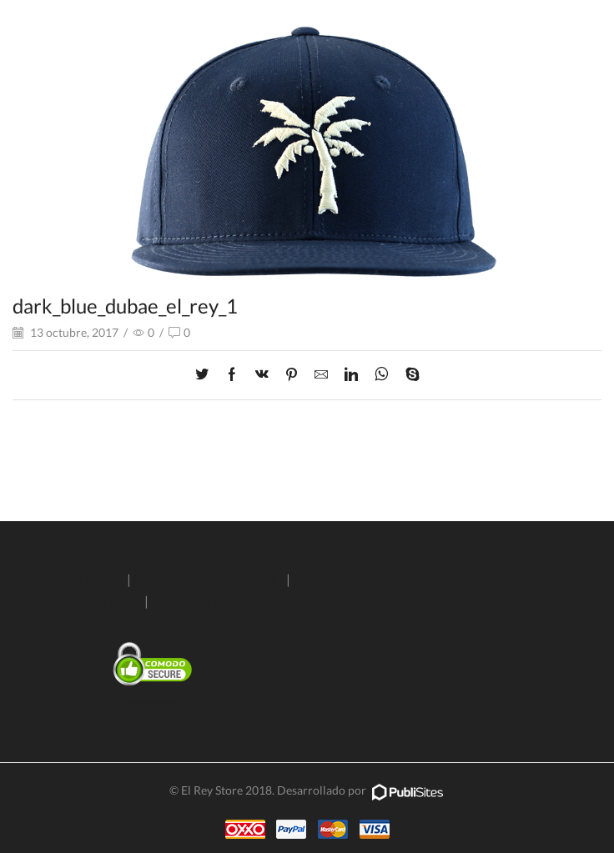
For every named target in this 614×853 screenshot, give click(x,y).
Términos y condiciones (225, 601)
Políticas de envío (67, 579)
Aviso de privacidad (78, 601)
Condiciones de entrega (208, 579)
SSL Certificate (154, 701)
